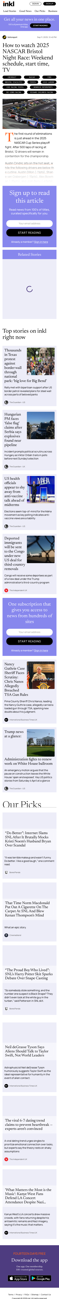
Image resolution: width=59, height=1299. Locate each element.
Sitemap (35, 1294)
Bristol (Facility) (13, 82)
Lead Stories (9, 11)
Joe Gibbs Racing (13, 92)
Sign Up (49, 3)
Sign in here (41, 242)
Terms (10, 1294)
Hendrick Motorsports (43, 87)
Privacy (19, 1294)
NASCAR (32, 77)
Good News (25, 11)
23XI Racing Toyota (14, 87)
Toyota (33, 82)
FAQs (26, 1294)
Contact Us (46, 1294)
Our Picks (40, 11)
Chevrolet (12, 77)
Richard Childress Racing (41, 92)
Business (52, 11)
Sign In (35, 3)
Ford (49, 77)
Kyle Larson (48, 82)
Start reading (40, 25)
